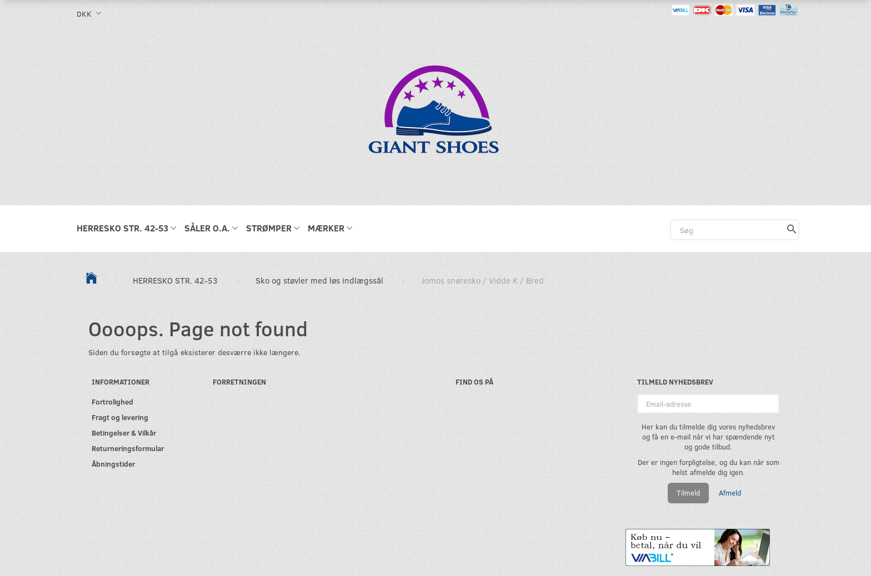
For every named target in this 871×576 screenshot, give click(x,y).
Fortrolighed (112, 401)
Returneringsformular (128, 448)
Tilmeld (688, 493)
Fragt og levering (120, 417)
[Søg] (792, 229)
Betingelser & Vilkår (124, 432)
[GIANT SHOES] (435, 115)
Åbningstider (113, 463)
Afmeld (730, 493)
